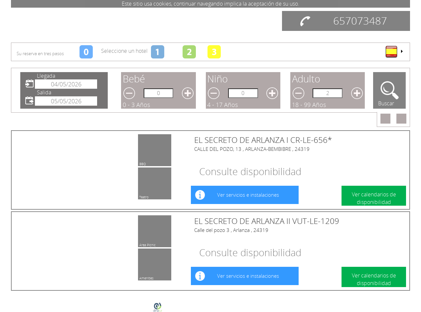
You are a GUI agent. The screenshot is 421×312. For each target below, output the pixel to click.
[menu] (393, 51)
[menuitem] (393, 51)
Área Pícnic (147, 244)
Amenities (146, 277)
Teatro (144, 196)
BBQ (142, 162)
